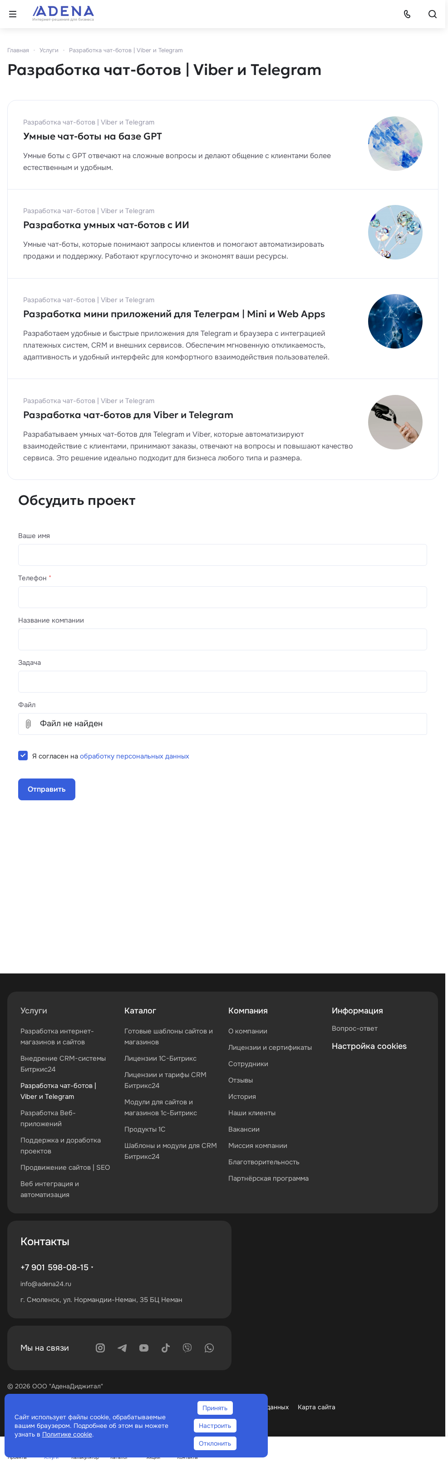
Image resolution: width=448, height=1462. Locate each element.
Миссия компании (257, 1145)
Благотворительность (264, 1162)
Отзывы (240, 1080)
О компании (247, 1031)
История (242, 1096)
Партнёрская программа (268, 1178)
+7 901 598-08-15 (54, 1267)
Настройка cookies (369, 1046)
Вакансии (244, 1129)
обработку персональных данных (134, 756)
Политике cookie (67, 1434)
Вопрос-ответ (355, 1028)
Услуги (33, 1011)
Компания (248, 1011)
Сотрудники (248, 1063)
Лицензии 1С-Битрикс (160, 1058)
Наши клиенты (252, 1113)
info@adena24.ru (45, 1284)
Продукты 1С (145, 1129)
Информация (357, 1011)
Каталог (140, 1011)
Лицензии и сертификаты (270, 1047)
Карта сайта (316, 1407)
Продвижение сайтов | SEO (65, 1167)
